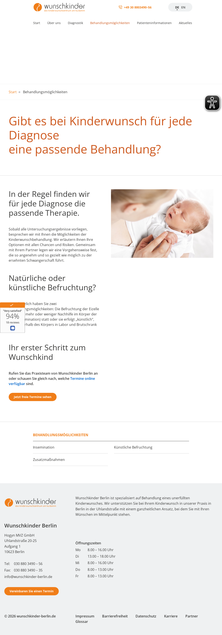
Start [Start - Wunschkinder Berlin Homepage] (13, 92)
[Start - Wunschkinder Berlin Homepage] (30, 502)
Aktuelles (185, 23)
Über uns (54, 23)
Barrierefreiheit (115, 616)
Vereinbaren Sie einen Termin (32, 591)
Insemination (43, 447)
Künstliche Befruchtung (133, 447)
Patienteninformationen (154, 23)
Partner (191, 616)
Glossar (81, 621)
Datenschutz (145, 616)
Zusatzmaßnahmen (49, 459)
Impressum (84, 616)
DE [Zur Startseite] (177, 7)
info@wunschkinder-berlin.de (28, 576)
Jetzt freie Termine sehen (32, 397)
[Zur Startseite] (59, 7)
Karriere (171, 616)
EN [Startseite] (183, 7)
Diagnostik (75, 23)
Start (36, 23)
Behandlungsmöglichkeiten (110, 23)
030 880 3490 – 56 (28, 563)
